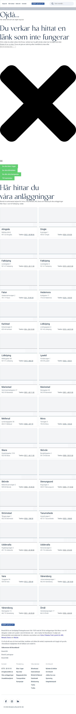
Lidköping (45, 324)
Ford (51, 635)
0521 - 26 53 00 (29, 613)
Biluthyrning (35, 681)
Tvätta (33, 688)
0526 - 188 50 (28, 519)
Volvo (42, 635)
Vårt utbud (11, 3)
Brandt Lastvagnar (7, 654)
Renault (3, 637)
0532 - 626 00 (67, 613)
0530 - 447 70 (28, 424)
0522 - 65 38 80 (29, 550)
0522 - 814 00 (67, 550)
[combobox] (8, 47)
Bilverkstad (34, 668)
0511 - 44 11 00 (29, 455)
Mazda (16, 637)
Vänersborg (45, 576)
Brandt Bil (4, 651)
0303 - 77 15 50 (68, 487)
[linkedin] (18, 701)
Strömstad (7, 513)
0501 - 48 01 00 (68, 392)
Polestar (47, 635)
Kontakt (24, 3)
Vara (4, 576)
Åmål (42, 608)
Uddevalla (6, 544)
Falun (4, 292)
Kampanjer (19, 681)
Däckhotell (34, 678)
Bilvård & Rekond (36, 675)
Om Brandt (49, 672)
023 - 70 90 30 (28, 298)
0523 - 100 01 (67, 361)
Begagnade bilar (21, 675)
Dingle (43, 229)
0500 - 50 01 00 (68, 455)
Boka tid (18, 3)
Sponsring (49, 678)
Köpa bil (4, 3)
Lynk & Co (57, 635)
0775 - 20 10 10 (6, 668)
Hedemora (45, 292)
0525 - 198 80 (67, 519)
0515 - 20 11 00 (29, 266)
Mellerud (6, 418)
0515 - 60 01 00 (68, 266)
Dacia (9, 637)
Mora (42, 418)
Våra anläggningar (7, 675)
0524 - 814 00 (67, 235)
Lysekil (43, 355)
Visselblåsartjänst (7, 678)
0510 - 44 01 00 (68, 329)
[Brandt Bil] (38, 4)
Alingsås (6, 229)
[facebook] (6, 701)
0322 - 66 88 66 (29, 235)
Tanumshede (46, 513)
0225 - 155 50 (67, 298)
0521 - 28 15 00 (68, 582)
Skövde (44, 450)
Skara (4, 450)
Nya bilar (19, 672)
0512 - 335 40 (28, 582)
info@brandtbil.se (7, 672)
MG (62, 635)
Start (3, 8)
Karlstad (6, 324)
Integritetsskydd (51, 681)
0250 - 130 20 (67, 424)
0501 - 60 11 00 (29, 392)
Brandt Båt (4, 658)
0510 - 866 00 (28, 361)
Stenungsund (46, 481)
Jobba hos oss (50, 675)
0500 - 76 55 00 (29, 487)
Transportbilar (20, 678)
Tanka (33, 685)
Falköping (6, 260)
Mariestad (6, 387)
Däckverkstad (35, 672)
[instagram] (12, 701)
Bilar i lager (19, 668)
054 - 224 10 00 (29, 329)
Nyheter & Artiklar (51, 668)
